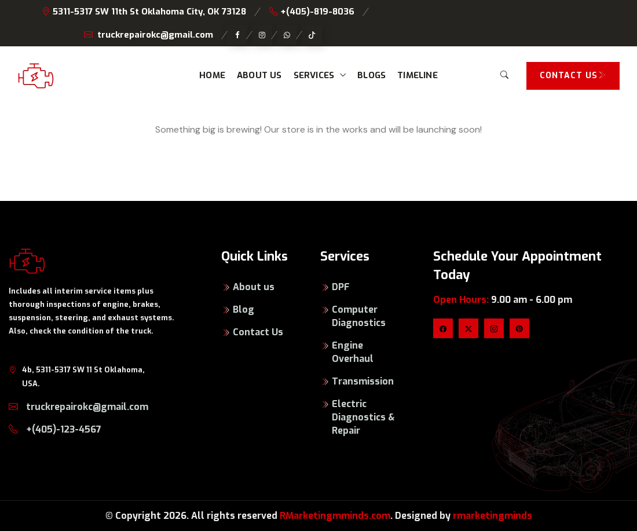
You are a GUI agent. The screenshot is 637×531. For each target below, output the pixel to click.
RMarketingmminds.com (335, 516)
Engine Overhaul (353, 352)
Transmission (363, 381)
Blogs (371, 75)
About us (259, 75)
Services (314, 75)
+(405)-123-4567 (55, 429)
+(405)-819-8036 (311, 11)
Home (212, 75)
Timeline (417, 75)
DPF (341, 287)
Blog (243, 309)
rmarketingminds (492, 516)
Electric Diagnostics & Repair (363, 417)
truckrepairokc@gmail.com (148, 34)
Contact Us (258, 332)
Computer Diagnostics (359, 316)
